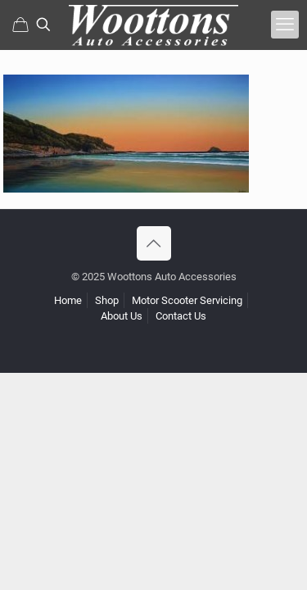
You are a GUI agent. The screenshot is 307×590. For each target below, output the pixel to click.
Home (68, 300)
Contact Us (181, 316)
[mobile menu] (285, 25)
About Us (121, 316)
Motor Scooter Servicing (187, 300)
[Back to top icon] (154, 243)
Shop (107, 300)
